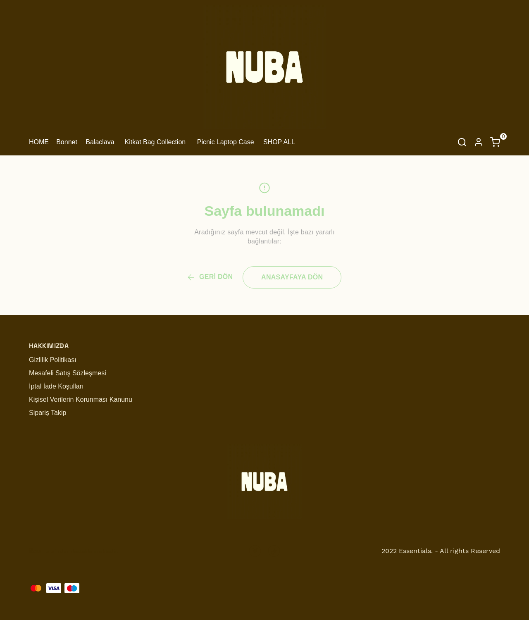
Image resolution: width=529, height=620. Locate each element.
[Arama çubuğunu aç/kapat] (462, 142)
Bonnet (66, 141)
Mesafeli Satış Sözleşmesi (67, 373)
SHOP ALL (279, 141)
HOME (39, 141)
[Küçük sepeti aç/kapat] (495, 142)
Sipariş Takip (47, 412)
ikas (36, 551)
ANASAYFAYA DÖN (292, 277)
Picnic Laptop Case (225, 141)
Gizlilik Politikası (52, 359)
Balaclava (100, 141)
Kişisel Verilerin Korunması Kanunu (80, 399)
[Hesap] (478, 142)
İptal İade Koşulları (56, 386)
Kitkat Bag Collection (155, 141)
